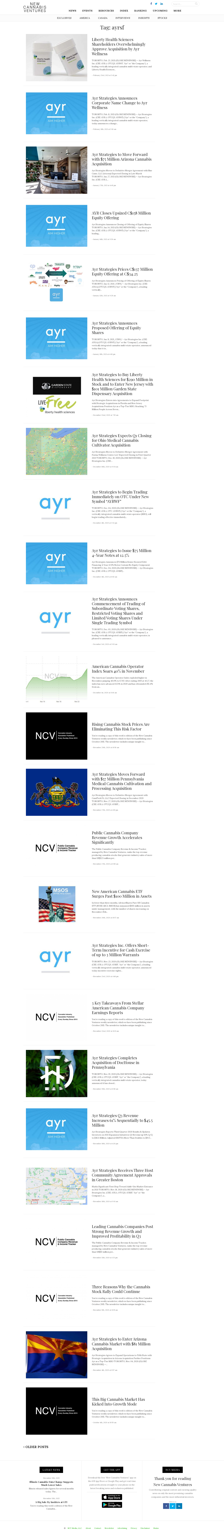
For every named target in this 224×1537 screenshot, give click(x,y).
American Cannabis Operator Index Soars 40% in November (118, 669)
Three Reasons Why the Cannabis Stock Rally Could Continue (121, 1289)
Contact (97, 1528)
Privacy (134, 1528)
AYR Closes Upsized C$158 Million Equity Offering (121, 215)
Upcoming (160, 10)
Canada (102, 18)
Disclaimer (145, 1528)
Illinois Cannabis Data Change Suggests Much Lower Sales (51, 1483)
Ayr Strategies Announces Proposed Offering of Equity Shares (116, 327)
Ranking (140, 10)
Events (87, 10)
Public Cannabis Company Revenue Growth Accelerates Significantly (117, 837)
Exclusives (64, 18)
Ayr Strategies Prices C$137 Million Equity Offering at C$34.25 (122, 271)
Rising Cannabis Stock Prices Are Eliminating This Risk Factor (121, 727)
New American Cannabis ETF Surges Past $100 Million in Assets (122, 894)
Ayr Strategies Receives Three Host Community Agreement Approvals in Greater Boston (122, 1175)
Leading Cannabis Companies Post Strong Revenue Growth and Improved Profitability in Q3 (122, 1231)
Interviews (122, 18)
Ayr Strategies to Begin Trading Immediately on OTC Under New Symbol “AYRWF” (120, 496)
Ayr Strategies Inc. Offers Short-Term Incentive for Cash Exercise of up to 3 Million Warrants (121, 950)
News (72, 10)
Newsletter (109, 1528)
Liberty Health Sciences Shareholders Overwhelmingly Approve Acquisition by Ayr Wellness (118, 46)
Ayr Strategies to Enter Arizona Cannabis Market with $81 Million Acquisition (121, 1343)
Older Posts (35, 1447)
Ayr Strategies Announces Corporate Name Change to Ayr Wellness (119, 102)
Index (124, 10)
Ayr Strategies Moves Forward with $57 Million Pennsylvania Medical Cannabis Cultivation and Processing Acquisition (122, 781)
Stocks (162, 18)
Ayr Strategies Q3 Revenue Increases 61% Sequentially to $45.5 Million (122, 1120)
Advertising (122, 1528)
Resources (106, 10)
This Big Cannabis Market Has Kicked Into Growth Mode (118, 1402)
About (88, 1528)
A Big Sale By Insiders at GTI (51, 1502)
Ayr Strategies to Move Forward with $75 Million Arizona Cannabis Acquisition (122, 159)
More (177, 10)
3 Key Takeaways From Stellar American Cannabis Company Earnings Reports (118, 1007)
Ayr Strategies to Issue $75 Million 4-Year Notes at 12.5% (121, 553)
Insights (143, 18)
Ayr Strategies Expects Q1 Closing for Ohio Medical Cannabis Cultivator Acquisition (122, 440)
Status (156, 1528)
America (85, 18)
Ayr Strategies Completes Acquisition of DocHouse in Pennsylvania (115, 1062)
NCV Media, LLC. (75, 1528)
